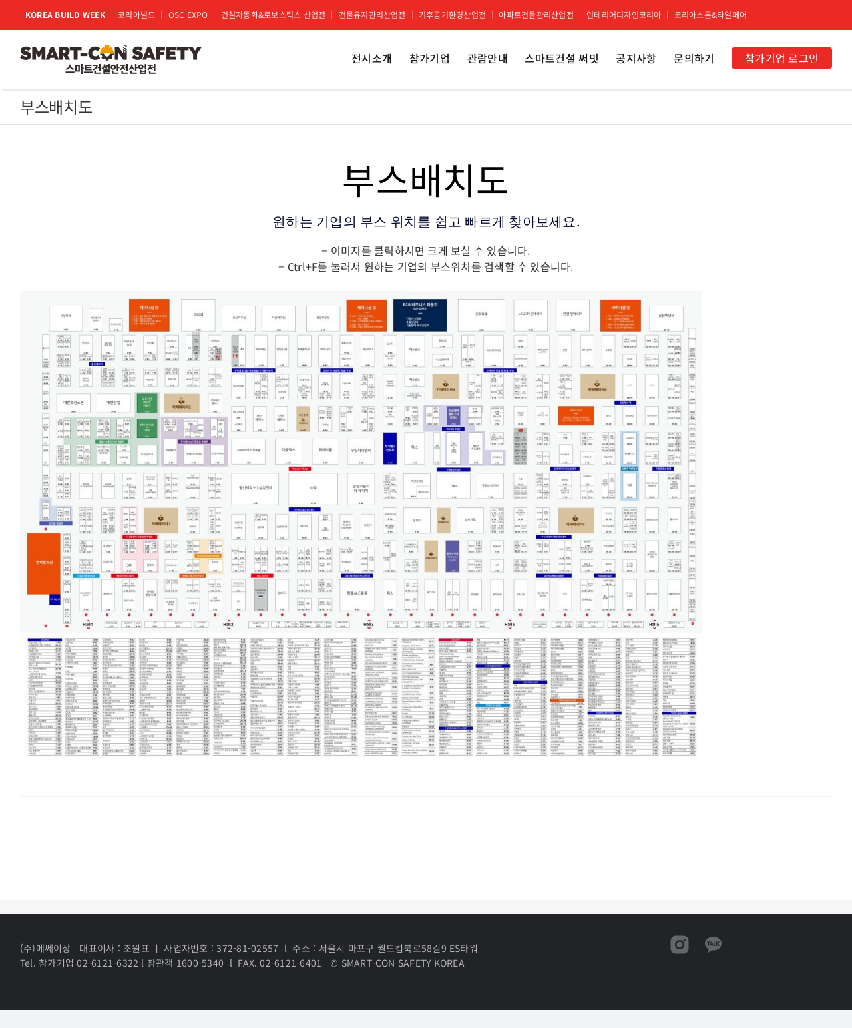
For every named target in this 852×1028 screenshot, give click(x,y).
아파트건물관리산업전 (536, 14)
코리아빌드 (136, 14)
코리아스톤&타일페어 (710, 14)
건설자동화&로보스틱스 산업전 (273, 14)
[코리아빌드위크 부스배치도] (361, 296)
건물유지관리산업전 (372, 14)
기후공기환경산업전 (452, 14)
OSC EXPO (188, 14)
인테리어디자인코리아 (623, 14)
